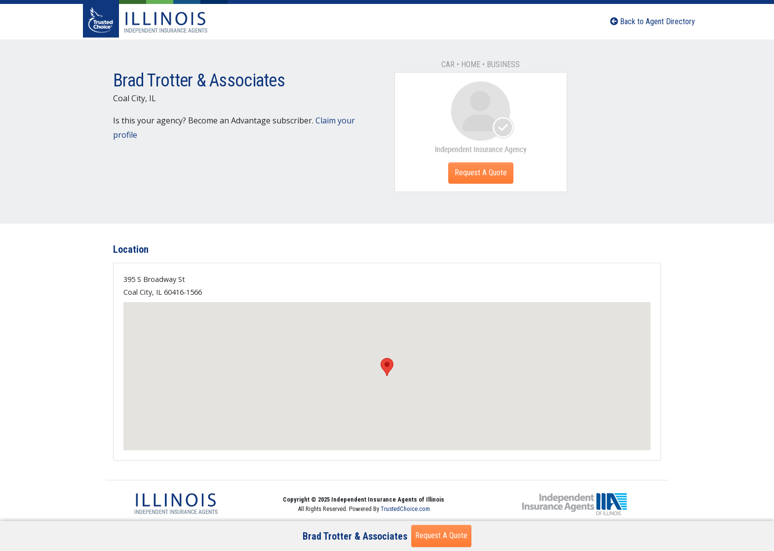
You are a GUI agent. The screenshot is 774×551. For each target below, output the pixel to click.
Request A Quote (481, 172)
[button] (387, 367)
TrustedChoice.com (405, 508)
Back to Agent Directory (652, 21)
